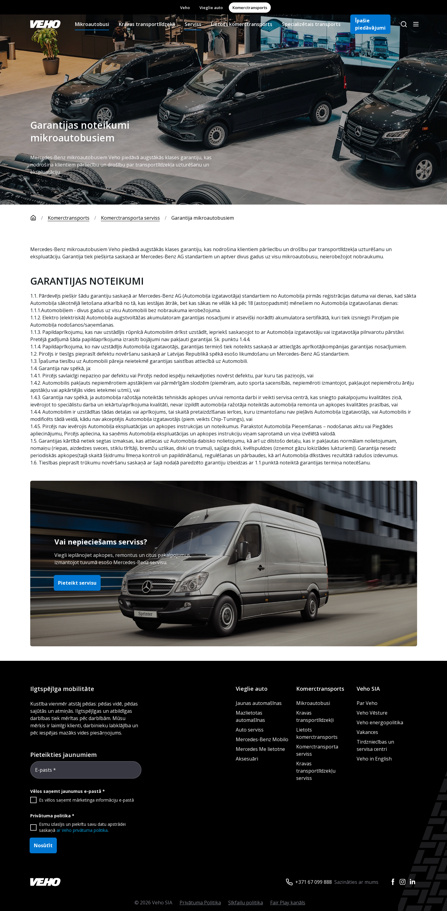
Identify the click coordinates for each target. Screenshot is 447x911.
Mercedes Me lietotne (260, 749)
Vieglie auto (211, 7)
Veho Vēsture (372, 712)
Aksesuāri (247, 758)
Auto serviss (250, 729)
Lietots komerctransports (241, 24)
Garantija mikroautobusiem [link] (202, 218)
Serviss (193, 24)
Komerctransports (249, 7)
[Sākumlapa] (39, 217)
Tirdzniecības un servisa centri (375, 745)
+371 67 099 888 (313, 882)
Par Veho (367, 703)
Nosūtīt (43, 845)
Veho (185, 7)
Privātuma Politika (200, 902)
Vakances (367, 732)
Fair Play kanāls (287, 902)
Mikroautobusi (92, 24)
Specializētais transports (311, 24)
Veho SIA (368, 688)
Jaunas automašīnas (259, 703)
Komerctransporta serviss (130, 218)
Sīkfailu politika (245, 902)
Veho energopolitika (380, 722)
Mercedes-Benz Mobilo (262, 739)
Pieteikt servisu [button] (77, 583)
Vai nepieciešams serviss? (100, 542)
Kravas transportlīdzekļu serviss (315, 770)
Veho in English (374, 758)
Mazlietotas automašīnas (250, 716)
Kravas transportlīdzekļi (147, 24)
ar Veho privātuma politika (82, 830)
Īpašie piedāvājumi (370, 24)
